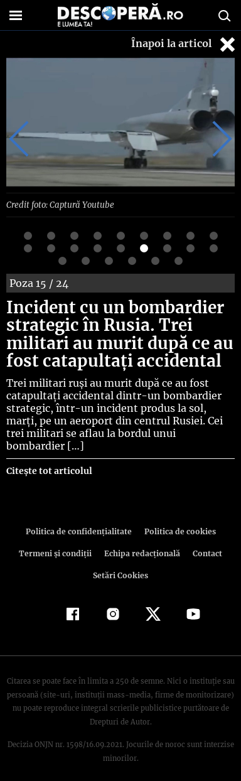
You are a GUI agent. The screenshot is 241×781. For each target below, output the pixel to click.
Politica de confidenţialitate (80, 518)
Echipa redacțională (141, 540)
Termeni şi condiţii (56, 540)
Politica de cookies (178, 518)
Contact (205, 540)
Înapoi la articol (184, 44)
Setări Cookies (120, 562)
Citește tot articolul (48, 457)
